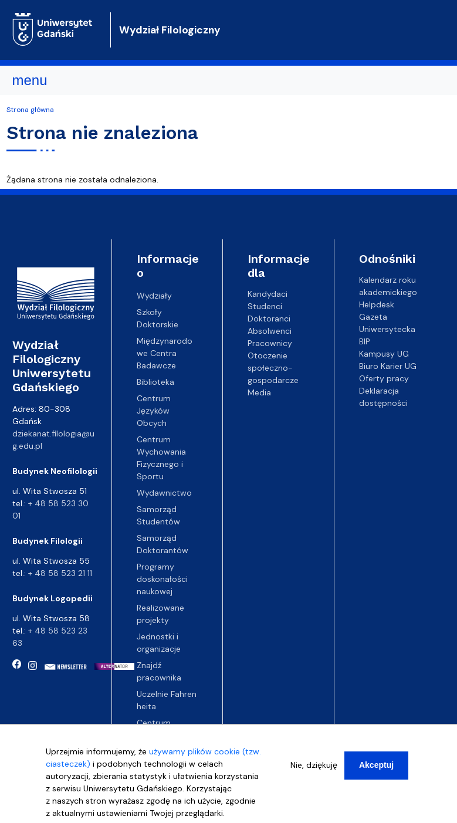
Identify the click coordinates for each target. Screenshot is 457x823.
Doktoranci (269, 318)
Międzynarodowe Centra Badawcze (164, 353)
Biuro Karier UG (388, 366)
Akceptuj (376, 770)
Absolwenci (270, 331)
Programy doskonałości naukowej (162, 579)
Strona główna (30, 109)
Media (259, 392)
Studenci (265, 306)
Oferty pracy (384, 378)
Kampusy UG (384, 353)
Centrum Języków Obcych (154, 410)
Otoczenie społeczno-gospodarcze (273, 367)
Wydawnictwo (164, 492)
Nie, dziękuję (313, 770)
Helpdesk (376, 304)
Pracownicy (270, 343)
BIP (364, 341)
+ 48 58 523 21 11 (60, 573)
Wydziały (154, 295)
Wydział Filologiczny (170, 29)
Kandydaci (267, 294)
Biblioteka (155, 382)
